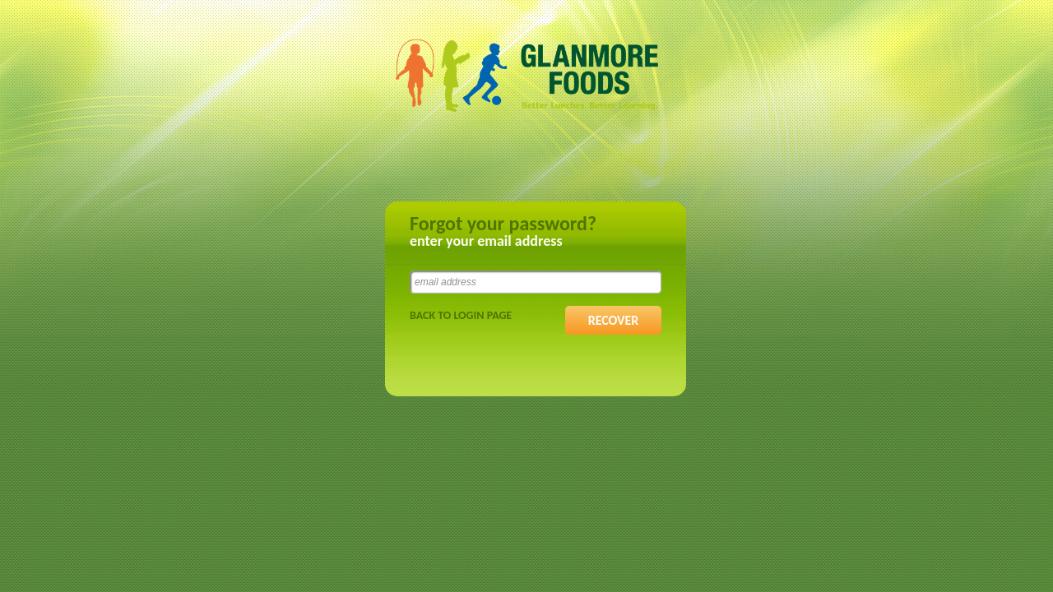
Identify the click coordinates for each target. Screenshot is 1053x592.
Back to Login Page (461, 315)
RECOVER (613, 320)
